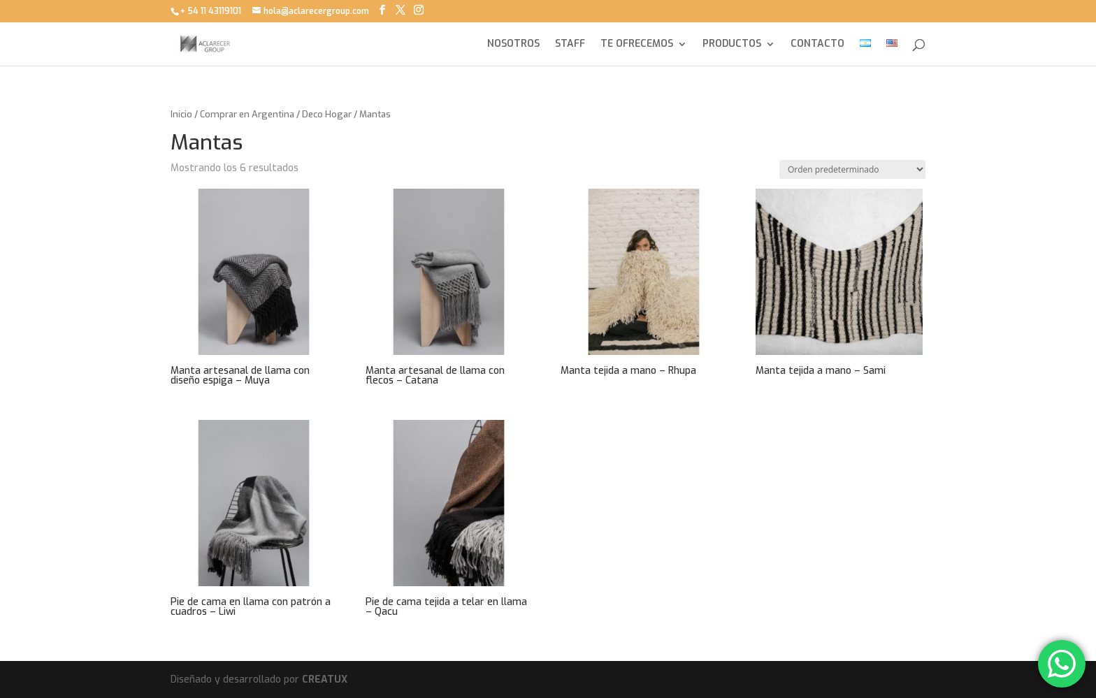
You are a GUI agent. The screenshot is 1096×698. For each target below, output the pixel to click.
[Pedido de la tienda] (852, 169)
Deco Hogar (327, 114)
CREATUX (324, 679)
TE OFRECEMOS (636, 44)
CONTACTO (817, 44)
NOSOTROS (513, 44)
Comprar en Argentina (247, 114)
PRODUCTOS (731, 44)
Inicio (181, 114)
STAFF (570, 44)
